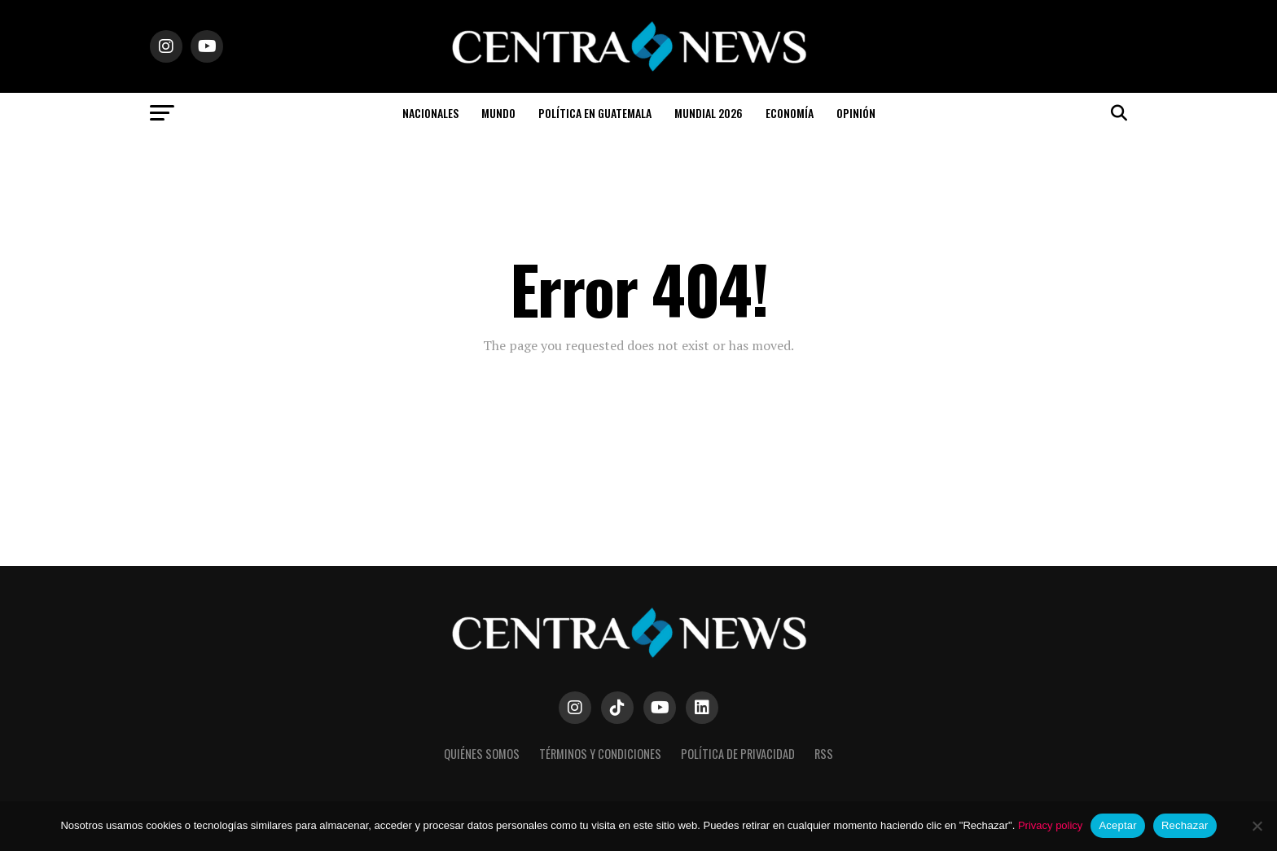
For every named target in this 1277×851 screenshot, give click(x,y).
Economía (790, 112)
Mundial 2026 (708, 112)
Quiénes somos (482, 753)
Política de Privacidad (738, 753)
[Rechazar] (1256, 826)
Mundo (498, 112)
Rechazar (1185, 825)
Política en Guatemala (595, 112)
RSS (823, 753)
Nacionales (430, 112)
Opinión (855, 112)
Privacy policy (1050, 825)
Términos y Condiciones (600, 753)
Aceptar (1118, 825)
